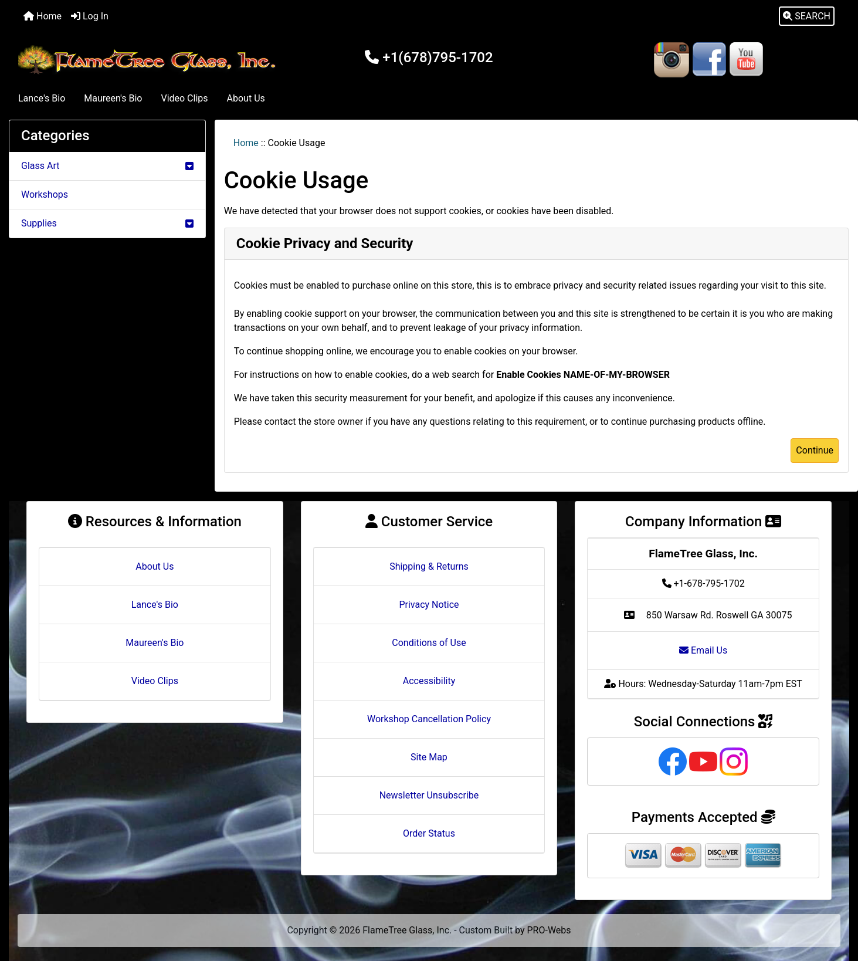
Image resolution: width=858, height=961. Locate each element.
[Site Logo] (149, 60)
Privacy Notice (429, 604)
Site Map (429, 757)
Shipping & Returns (429, 566)
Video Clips (184, 98)
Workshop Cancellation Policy (429, 719)
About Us (246, 98)
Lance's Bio (41, 98)
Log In (89, 16)
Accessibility (429, 680)
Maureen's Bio (113, 98)
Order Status (429, 833)
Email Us (703, 650)
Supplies (107, 223)
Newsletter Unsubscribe (429, 795)
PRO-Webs (549, 930)
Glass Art (107, 165)
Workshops (44, 194)
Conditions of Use (429, 642)
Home (42, 16)
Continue (814, 450)
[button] (806, 16)
